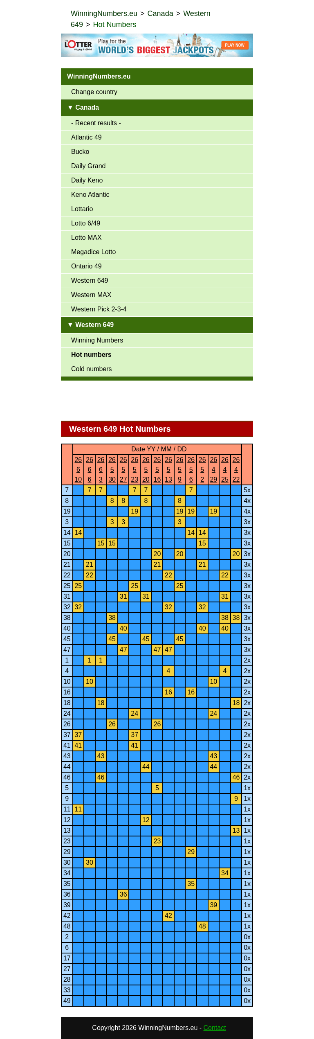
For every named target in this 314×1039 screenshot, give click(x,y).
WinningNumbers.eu (104, 13)
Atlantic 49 (86, 137)
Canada (160, 13)
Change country (94, 91)
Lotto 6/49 (85, 223)
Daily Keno (87, 180)
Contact (215, 1027)
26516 (157, 469)
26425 (225, 469)
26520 (146, 469)
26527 (123, 469)
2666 (89, 469)
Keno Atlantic (90, 194)
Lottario (82, 208)
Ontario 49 (86, 266)
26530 (112, 469)
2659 (180, 469)
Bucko (80, 151)
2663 (101, 469)
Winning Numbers (97, 340)
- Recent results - (96, 122)
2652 (202, 469)
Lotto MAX (86, 237)
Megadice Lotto (93, 251)
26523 (134, 469)
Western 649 (89, 280)
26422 (236, 469)
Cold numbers (91, 368)
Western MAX (91, 294)
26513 (168, 469)
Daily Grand (88, 165)
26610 (78, 469)
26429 (213, 469)
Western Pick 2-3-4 (99, 309)
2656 (191, 469)
